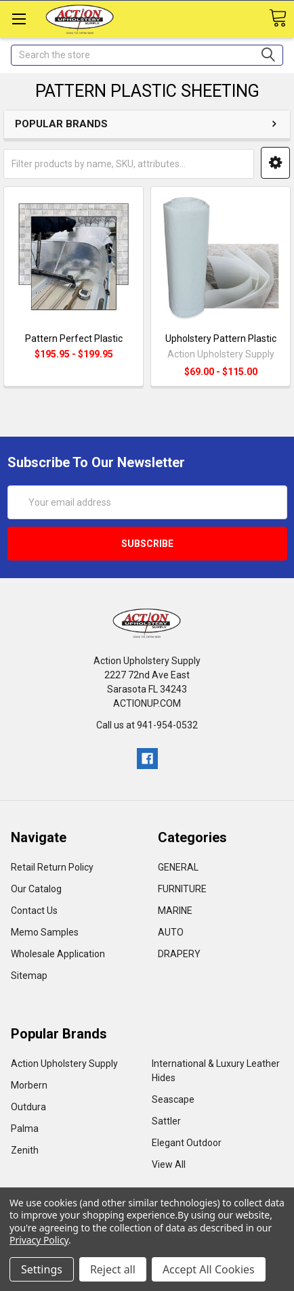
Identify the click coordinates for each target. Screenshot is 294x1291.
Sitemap (29, 975)
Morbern (29, 1085)
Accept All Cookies (209, 1269)
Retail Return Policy (52, 867)
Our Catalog (36, 888)
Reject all (112, 1269)
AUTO (171, 932)
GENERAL (178, 867)
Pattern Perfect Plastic (74, 338)
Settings (41, 1269)
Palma (25, 1128)
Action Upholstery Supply (64, 1063)
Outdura (28, 1106)
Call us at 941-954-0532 (147, 725)
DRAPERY (179, 953)
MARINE (175, 910)
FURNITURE (182, 888)
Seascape (173, 1099)
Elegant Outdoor (187, 1142)
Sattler (166, 1121)
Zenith (25, 1150)
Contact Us (34, 910)
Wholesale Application (58, 953)
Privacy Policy (38, 1239)
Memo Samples (45, 932)
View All (169, 1164)
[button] (275, 162)
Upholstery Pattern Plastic (220, 338)
